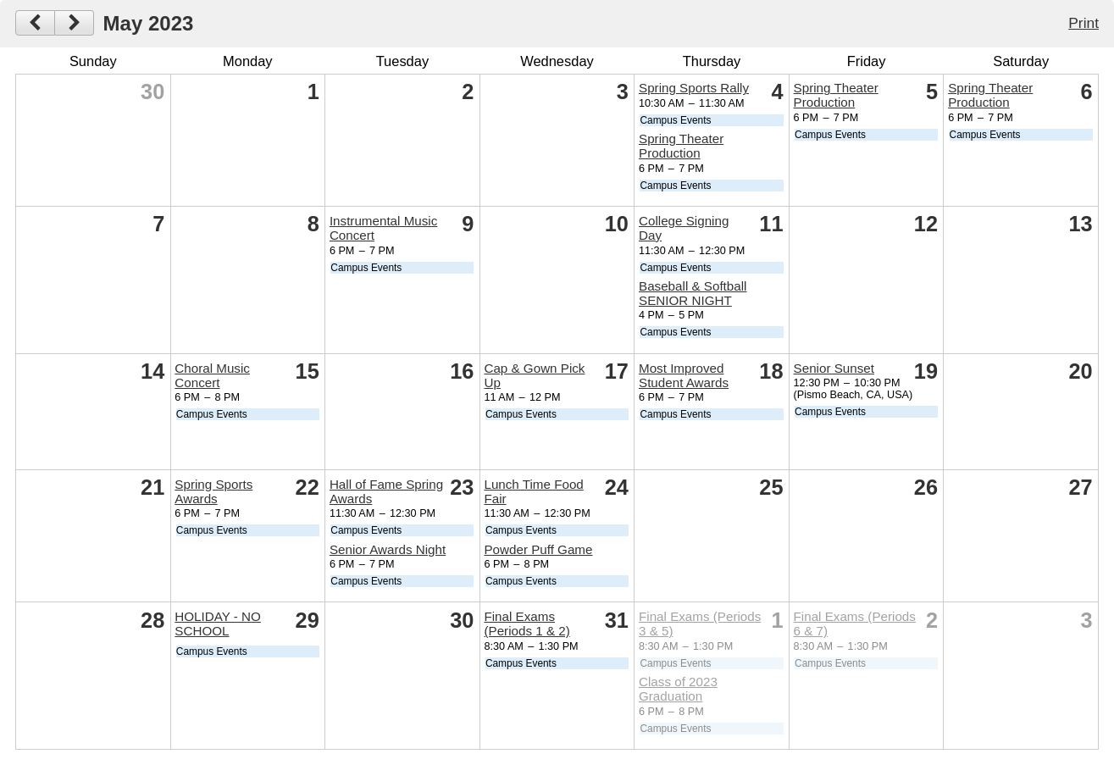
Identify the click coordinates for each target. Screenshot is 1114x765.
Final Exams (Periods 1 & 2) (526, 623)
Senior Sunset (834, 368)
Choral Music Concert (212, 375)
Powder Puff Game (538, 549)
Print (1083, 22)
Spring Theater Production (681, 145)
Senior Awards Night (388, 549)
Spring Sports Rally (694, 87)
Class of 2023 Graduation (678, 688)
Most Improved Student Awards (684, 375)
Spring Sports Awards (213, 491)
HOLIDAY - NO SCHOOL (218, 623)
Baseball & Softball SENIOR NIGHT (693, 293)
